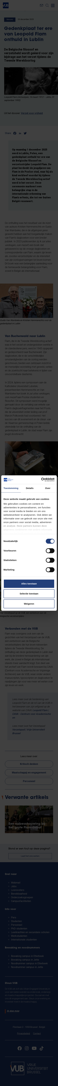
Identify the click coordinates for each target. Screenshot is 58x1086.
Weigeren (29, 603)
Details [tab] (30, 488)
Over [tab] (48, 488)
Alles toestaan (29, 583)
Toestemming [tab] (11, 488)
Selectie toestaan (29, 593)
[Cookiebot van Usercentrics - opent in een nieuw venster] (41, 480)
